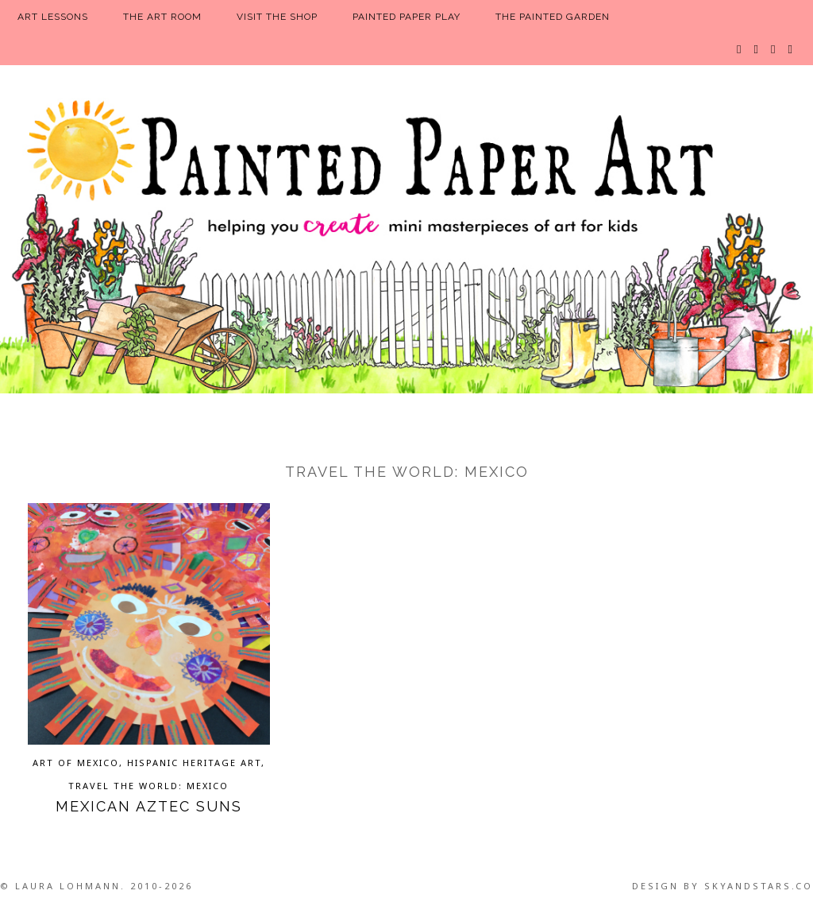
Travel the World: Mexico (148, 786)
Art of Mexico (76, 763)
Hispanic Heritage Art (194, 763)
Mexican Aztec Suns (149, 806)
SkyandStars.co (758, 886)
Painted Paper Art (406, 242)
